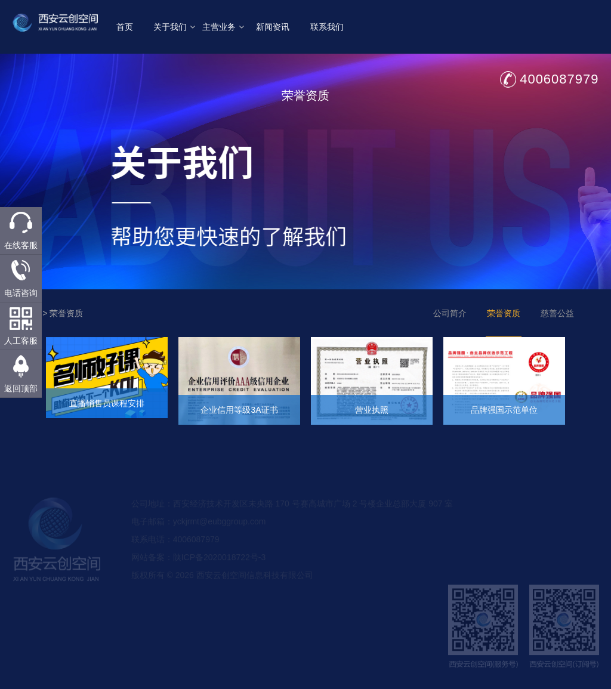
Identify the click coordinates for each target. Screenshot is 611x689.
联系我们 (327, 27)
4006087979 (560, 79)
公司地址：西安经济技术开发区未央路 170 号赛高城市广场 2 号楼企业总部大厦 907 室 (292, 515)
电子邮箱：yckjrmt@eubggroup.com (198, 532)
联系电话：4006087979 (175, 550)
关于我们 (175, 27)
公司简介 (450, 313)
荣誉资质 (66, 313)
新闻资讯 (273, 27)
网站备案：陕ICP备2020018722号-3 (198, 568)
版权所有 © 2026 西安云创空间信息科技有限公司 (222, 586)
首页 (126, 27)
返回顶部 (21, 388)
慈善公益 (557, 313)
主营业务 (224, 27)
